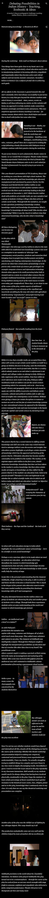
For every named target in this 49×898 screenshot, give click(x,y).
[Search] (46, 4)
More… (10, 20)
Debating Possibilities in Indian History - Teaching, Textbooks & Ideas (24, 6)
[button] (46, 27)
